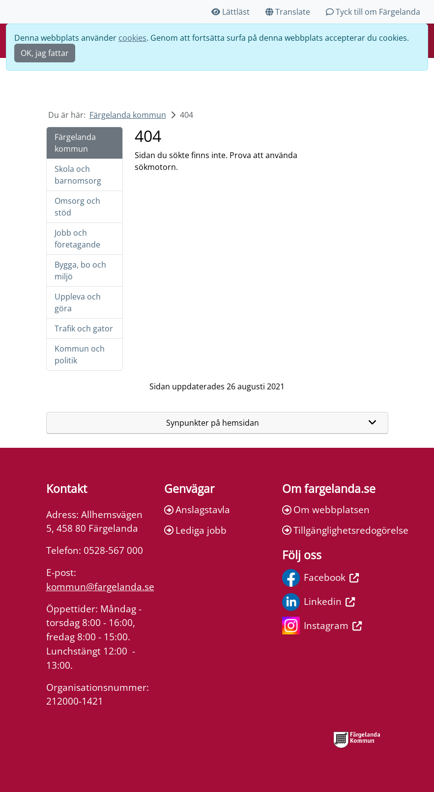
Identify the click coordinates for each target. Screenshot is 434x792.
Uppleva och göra (78, 302)
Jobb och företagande (77, 238)
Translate (287, 11)
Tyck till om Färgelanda (373, 11)
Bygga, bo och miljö (80, 270)
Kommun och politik (80, 354)
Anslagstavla (197, 509)
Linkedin (318, 602)
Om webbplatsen (326, 509)
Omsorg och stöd (77, 206)
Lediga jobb (195, 530)
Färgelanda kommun (127, 114)
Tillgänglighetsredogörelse (335, 530)
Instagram (322, 625)
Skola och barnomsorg (78, 175)
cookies (132, 37)
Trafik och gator (84, 328)
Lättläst (230, 11)
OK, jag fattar (45, 53)
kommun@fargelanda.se (100, 586)
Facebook (320, 578)
